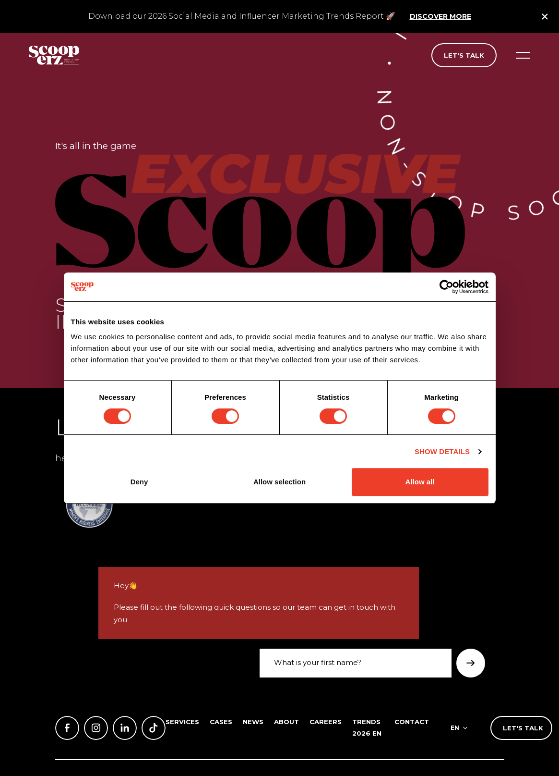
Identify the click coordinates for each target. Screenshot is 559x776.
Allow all (420, 482)
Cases (221, 722)
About (286, 722)
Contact (411, 722)
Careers (325, 722)
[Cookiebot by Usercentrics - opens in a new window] (446, 287)
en (455, 727)
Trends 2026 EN (366, 727)
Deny (139, 482)
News (253, 722)
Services (182, 722)
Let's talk (464, 55)
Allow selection (279, 482)
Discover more (440, 16)
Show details (442, 451)
